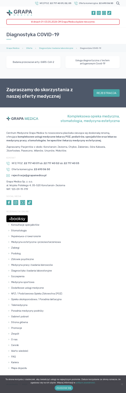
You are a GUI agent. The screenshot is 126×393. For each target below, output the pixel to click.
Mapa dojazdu (19, 368)
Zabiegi (15, 247)
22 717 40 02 (51, 163)
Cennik (15, 345)
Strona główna (19, 322)
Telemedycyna (19, 305)
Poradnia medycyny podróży (27, 310)
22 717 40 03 (71, 163)
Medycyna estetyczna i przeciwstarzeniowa (36, 242)
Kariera (15, 362)
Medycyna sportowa (22, 282)
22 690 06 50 (106, 3)
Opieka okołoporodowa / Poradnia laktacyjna (36, 299)
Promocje (16, 328)
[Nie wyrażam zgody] (122, 384)
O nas (14, 339)
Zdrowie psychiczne (22, 259)
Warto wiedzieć (19, 350)
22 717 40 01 (56, 3)
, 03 (69, 3)
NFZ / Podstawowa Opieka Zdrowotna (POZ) (36, 293)
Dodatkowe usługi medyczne (27, 287)
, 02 (65, 3)
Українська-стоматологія (26, 236)
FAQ (13, 356)
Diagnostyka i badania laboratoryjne (31, 270)
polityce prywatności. (85, 382)
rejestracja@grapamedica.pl (26, 175)
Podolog (16, 253)
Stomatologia (19, 230)
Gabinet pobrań (20, 316)
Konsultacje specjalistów (25, 224)
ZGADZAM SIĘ (63, 388)
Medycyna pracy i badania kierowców (32, 264)
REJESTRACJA (106, 93)
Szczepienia (17, 276)
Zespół (15, 333)
